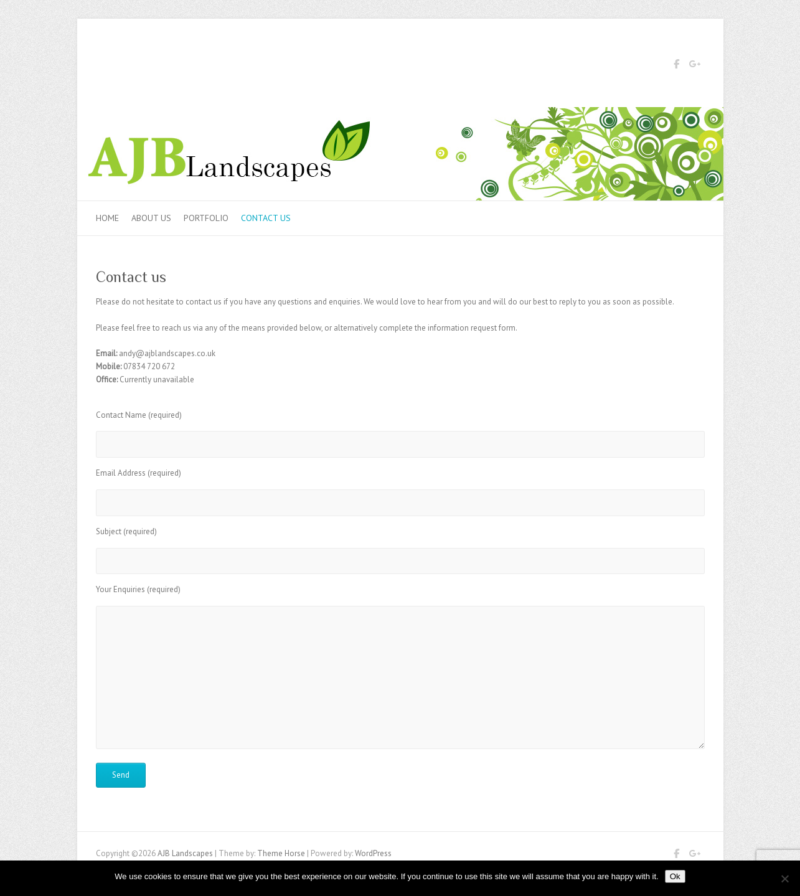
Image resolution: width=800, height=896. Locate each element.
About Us (151, 218)
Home (107, 218)
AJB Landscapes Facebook (676, 66)
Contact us (266, 218)
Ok (675, 876)
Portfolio (206, 218)
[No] (784, 878)
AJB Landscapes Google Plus (695, 66)
